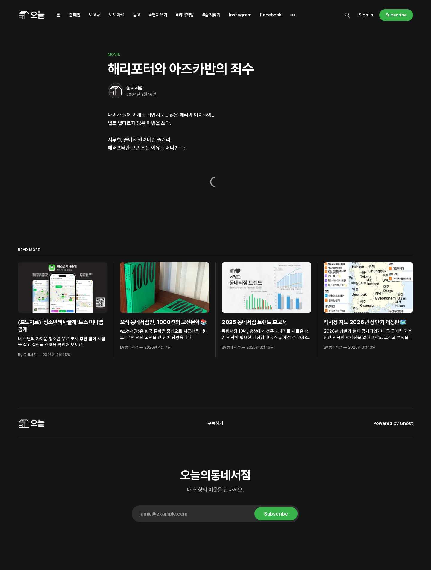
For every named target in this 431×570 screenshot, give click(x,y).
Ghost (406, 423)
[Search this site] (347, 15)
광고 (137, 15)
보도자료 (117, 15)
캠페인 (75, 15)
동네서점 (134, 88)
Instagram (240, 15)
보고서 (95, 15)
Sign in (366, 15)
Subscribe (396, 15)
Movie (114, 54)
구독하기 (215, 423)
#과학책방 (185, 15)
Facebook (270, 15)
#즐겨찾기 (211, 15)
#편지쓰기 (158, 15)
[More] (293, 15)
